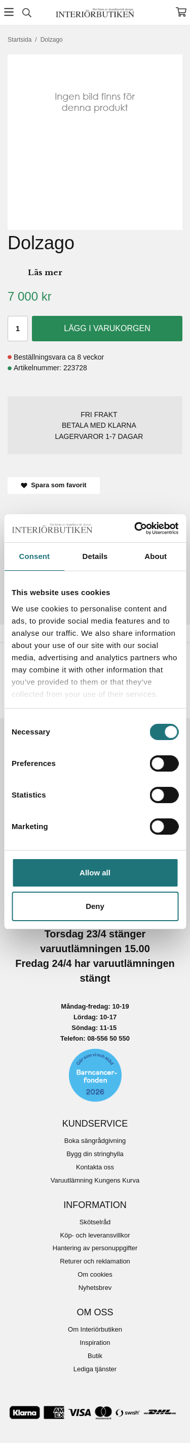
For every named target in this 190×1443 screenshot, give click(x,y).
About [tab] (155, 556)
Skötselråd (95, 1222)
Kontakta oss (95, 1167)
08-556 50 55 (106, 1038)
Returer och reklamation (95, 1261)
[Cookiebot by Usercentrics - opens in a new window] (135, 528)
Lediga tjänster (95, 1369)
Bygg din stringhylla (95, 1154)
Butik (95, 1356)
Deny (95, 906)
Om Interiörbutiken (95, 1329)
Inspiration (95, 1342)
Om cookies (95, 1274)
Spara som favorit (54, 485)
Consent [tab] (34, 556)
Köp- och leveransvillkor (95, 1235)
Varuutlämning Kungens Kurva (95, 1180)
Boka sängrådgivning (95, 1140)
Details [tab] (95, 556)
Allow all (95, 872)
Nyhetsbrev (95, 1287)
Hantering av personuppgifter (95, 1248)
